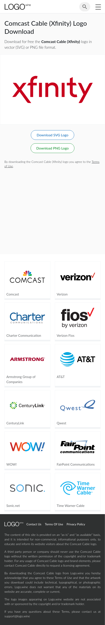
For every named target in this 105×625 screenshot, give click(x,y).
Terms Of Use (54, 524)
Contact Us (33, 524)
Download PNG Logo (52, 148)
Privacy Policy (76, 524)
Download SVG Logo (52, 135)
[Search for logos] (85, 8)
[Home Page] (17, 7)
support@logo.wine (17, 616)
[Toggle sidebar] (98, 6)
